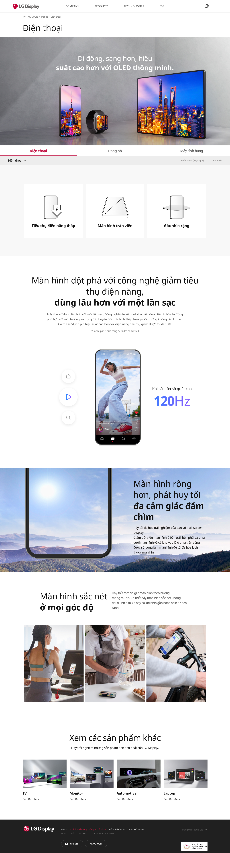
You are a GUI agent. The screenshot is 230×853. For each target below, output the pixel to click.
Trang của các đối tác (192, 829)
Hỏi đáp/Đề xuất (117, 829)
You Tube (72, 843)
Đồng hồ (115, 150)
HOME (24, 16)
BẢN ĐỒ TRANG (137, 829)
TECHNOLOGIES (134, 6)
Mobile (44, 16)
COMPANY (72, 6)
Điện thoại (38, 150)
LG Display (26, 6)
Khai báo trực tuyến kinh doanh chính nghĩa (194, 846)
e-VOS (64, 829)
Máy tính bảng (191, 150)
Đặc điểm (217, 160)
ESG (161, 6)
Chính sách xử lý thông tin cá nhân (88, 829)
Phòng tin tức (96, 843)
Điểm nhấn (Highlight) (192, 160)
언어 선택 (207, 6)
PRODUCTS (101, 6)
